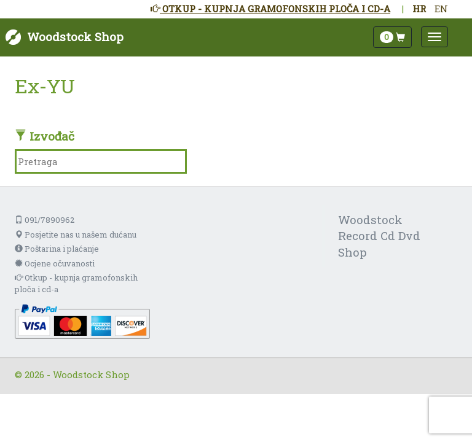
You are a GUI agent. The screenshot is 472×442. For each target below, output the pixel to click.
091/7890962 (44, 219)
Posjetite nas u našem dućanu (75, 234)
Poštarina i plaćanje (57, 248)
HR (419, 8)
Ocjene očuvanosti (55, 263)
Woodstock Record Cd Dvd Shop (379, 236)
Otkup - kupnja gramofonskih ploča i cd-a (76, 283)
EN (441, 8)
